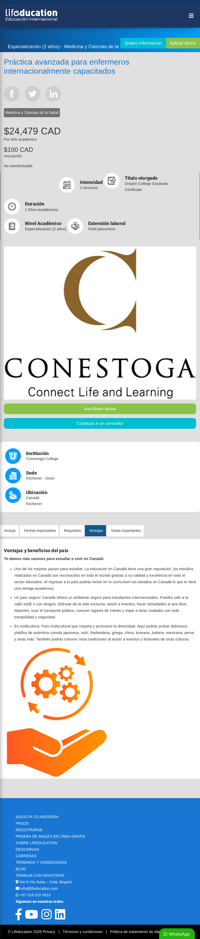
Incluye (10, 530)
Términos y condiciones (83, 932)
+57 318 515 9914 (35, 895)
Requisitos (72, 530)
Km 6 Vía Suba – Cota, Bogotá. (46, 882)
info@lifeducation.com (39, 888)
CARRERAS (26, 856)
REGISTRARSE (29, 830)
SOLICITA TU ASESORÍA (37, 817)
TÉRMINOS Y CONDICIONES (41, 862)
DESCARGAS (27, 849)
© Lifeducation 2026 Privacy (32, 932)
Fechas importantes (40, 530)
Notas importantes (126, 530)
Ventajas (96, 530)
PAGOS (22, 823)
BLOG (21, 869)
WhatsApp (177, 934)
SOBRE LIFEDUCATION (36, 843)
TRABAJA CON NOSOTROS (40, 875)
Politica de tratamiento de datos (137, 932)
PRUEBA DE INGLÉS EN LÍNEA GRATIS (50, 836)
